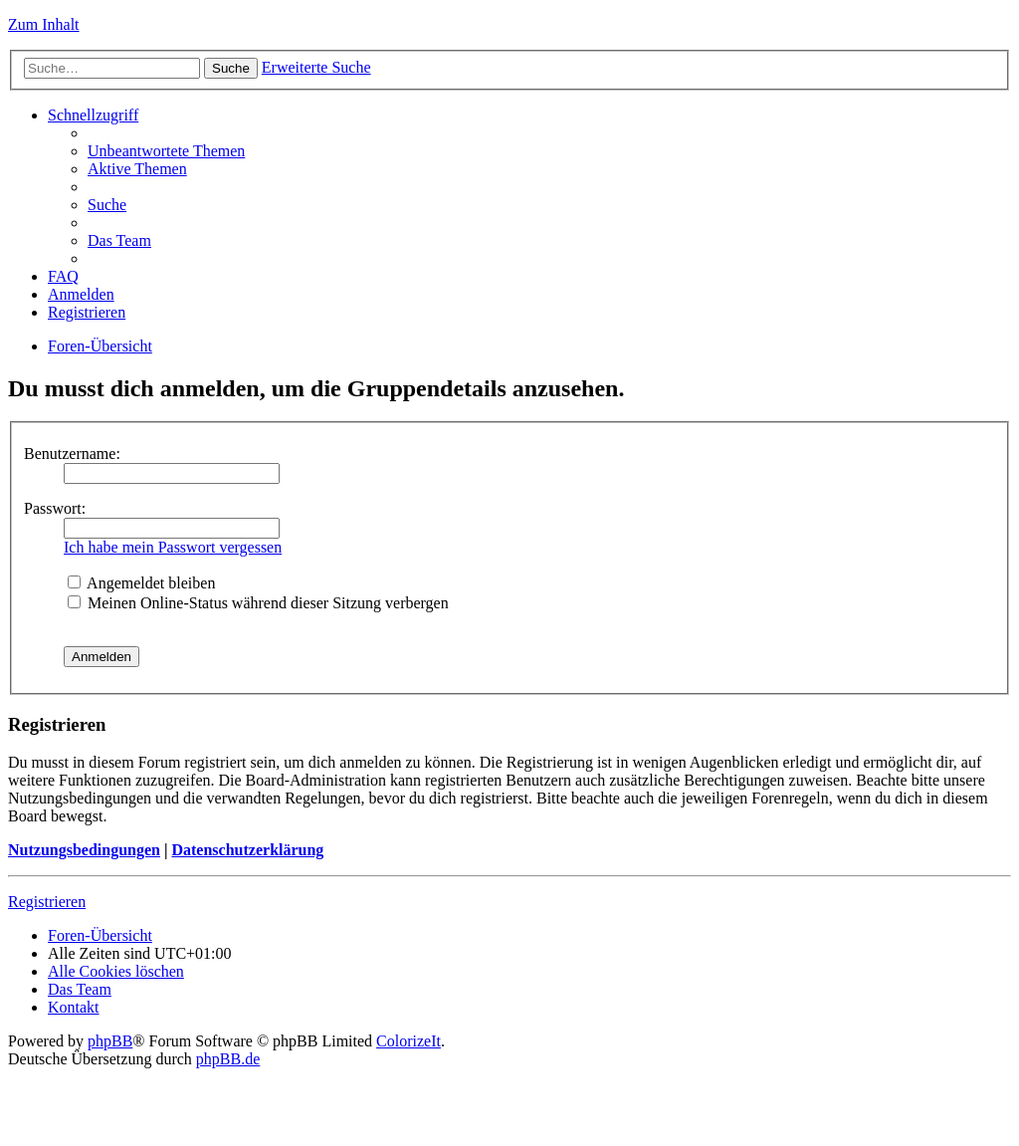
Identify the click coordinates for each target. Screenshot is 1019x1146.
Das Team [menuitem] (119, 240)
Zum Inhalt (44, 24)
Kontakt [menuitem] (74, 1007)
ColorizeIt (408, 1040)
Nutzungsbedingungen (84, 849)
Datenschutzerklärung (247, 849)
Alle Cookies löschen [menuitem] (116, 971)
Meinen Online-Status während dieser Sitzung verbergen (258, 602)
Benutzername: (72, 453)
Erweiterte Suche (316, 67)
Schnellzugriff (93, 115)
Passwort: (55, 508)
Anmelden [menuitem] (81, 294)
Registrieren (47, 901)
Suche (231, 68)
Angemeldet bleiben (141, 582)
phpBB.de (228, 1058)
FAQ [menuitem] (63, 276)
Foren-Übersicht (100, 346)
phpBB (110, 1040)
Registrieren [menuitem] (86, 312)
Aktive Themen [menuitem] (137, 168)
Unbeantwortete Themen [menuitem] (166, 150)
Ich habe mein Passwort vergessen (173, 547)
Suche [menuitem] (107, 204)
